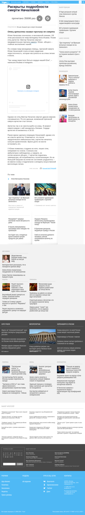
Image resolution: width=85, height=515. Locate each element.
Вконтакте (48, 482)
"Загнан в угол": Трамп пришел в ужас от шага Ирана (69, 423)
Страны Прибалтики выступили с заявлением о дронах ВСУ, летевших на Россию (42, 417)
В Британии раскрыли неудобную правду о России (45, 230)
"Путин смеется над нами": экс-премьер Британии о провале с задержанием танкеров (69, 433)
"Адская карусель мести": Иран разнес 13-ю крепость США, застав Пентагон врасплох (41, 437)
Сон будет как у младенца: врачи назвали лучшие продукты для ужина (17, 237)
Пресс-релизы (54, 2)
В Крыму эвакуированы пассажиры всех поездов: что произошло (18, 229)
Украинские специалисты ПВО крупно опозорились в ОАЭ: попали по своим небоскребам (39, 428)
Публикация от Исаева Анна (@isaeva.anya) (22, 111)
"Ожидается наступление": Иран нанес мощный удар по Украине (14, 412)
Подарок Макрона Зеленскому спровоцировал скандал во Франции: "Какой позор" (45, 222)
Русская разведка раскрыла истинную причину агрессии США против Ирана (70, 428)
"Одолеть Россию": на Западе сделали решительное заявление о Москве (12, 417)
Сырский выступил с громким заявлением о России (13, 428)
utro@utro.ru (67, 488)
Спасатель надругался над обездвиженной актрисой (40, 412)
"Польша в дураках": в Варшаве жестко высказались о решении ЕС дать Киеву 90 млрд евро (14, 438)
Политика (33, 2)
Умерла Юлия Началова (16, 2)
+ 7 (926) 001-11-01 (69, 492)
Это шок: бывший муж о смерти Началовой (29, 27)
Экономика (40, 2)
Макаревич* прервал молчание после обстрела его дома (19, 221)
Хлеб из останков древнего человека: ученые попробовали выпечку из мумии (44, 237)
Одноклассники (50, 485)
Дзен (46, 492)
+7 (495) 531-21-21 (69, 486)
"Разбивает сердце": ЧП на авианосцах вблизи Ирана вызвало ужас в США (14, 423)
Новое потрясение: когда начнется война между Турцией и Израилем (42, 423)
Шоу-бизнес (26, 2)
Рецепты (47, 2)
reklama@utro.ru (68, 494)
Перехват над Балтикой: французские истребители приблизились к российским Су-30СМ (68, 418)
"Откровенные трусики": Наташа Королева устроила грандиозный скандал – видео (68, 412)
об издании (26, 482)
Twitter (47, 488)
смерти (33, 42)
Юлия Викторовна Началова (20, 179)
